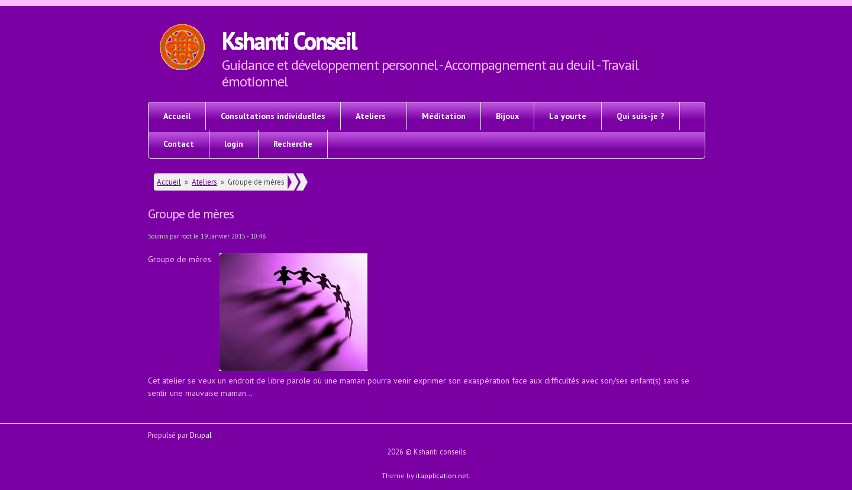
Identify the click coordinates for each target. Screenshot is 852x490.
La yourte (567, 116)
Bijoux (507, 116)
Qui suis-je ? (640, 116)
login (233, 143)
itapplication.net (442, 475)
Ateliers (371, 116)
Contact (178, 143)
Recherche (292, 143)
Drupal (201, 435)
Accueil (177, 116)
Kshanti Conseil (289, 40)
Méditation (444, 116)
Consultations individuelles (273, 116)
